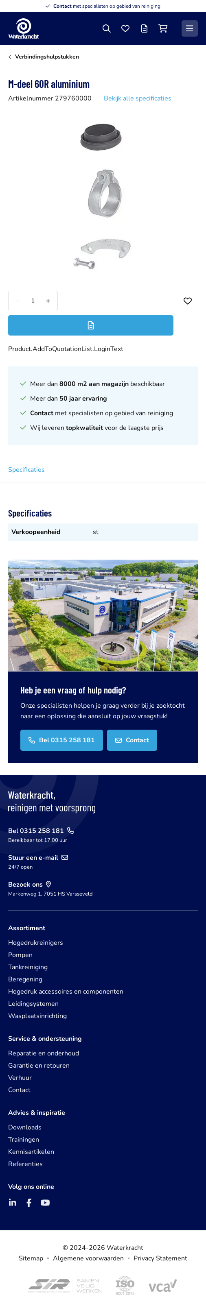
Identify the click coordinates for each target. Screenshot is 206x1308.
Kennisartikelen (31, 1151)
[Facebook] (29, 1203)
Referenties (25, 1164)
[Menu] (190, 28)
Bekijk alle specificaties (137, 98)
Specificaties (26, 469)
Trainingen (23, 1139)
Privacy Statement (160, 1258)
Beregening (25, 979)
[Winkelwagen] (163, 28)
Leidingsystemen (33, 1003)
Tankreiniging (28, 967)
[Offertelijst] (144, 28)
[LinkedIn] (12, 1203)
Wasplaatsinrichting (37, 1016)
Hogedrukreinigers (35, 942)
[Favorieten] (125, 28)
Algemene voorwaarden (88, 1258)
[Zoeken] (107, 28)
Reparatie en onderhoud (43, 1053)
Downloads (25, 1127)
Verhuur (20, 1077)
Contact (19, 1090)
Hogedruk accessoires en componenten (65, 991)
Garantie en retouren (39, 1065)
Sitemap (31, 1258)
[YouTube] (45, 1203)
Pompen (20, 954)
